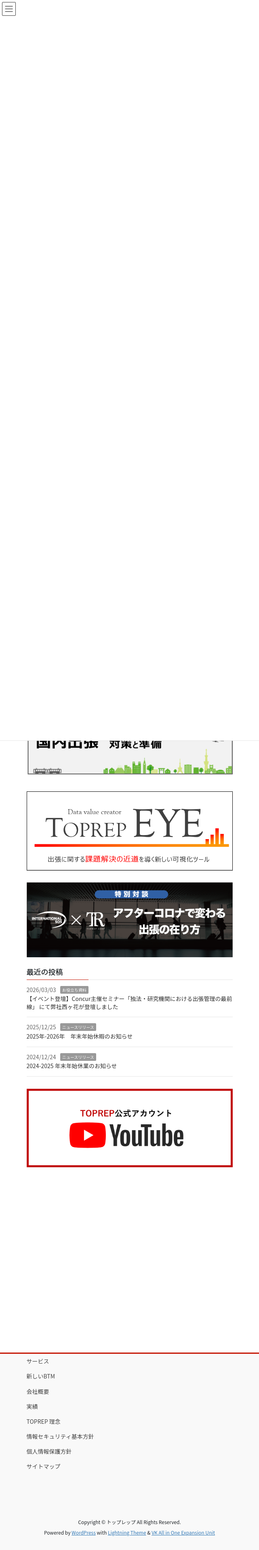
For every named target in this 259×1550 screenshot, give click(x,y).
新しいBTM (41, 1376)
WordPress (84, 1532)
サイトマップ (44, 1466)
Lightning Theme (127, 1532)
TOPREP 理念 (44, 1421)
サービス (38, 1361)
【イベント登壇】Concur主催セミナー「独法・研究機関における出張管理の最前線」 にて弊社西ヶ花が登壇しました (129, 1002)
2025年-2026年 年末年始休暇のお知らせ (80, 1036)
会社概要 (38, 1391)
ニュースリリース (78, 1027)
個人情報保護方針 (49, 1451)
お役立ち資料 (74, 990)
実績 (32, 1406)
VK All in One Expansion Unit (183, 1532)
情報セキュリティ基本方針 (60, 1436)
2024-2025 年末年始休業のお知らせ (72, 1066)
